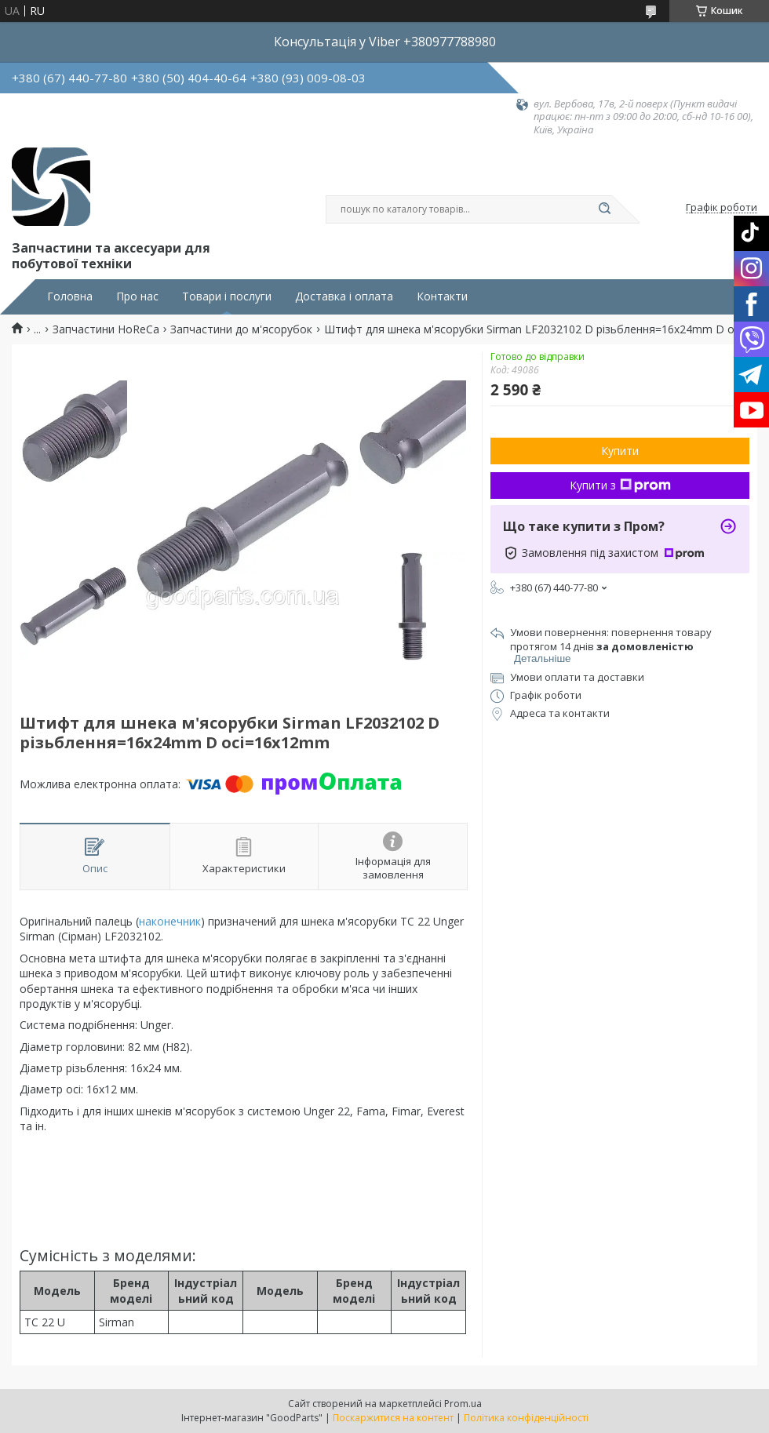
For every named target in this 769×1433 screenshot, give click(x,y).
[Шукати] (604, 209)
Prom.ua (463, 1403)
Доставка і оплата (344, 296)
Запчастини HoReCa (106, 329)
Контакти (442, 296)
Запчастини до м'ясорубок (241, 329)
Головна (70, 296)
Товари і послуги (227, 296)
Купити (620, 450)
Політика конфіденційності (526, 1417)
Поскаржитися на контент (393, 1417)
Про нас (137, 296)
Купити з (620, 485)
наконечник (170, 921)
